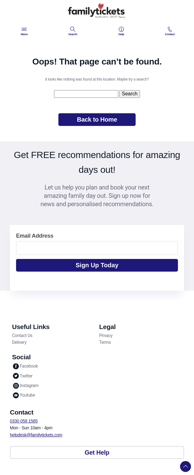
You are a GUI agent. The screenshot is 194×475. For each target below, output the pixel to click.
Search (72, 31)
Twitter (22, 376)
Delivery (19, 342)
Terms (105, 342)
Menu (24, 31)
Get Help (97, 452)
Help (121, 31)
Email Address (34, 236)
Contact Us (22, 335)
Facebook (25, 366)
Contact (170, 31)
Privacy (105, 335)
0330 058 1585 (24, 421)
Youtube (23, 395)
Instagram (25, 386)
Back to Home (97, 119)
